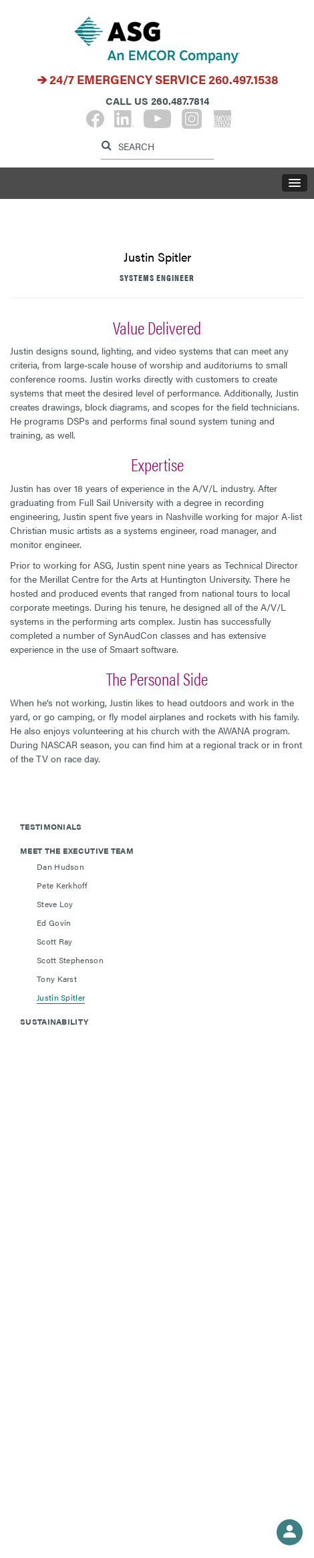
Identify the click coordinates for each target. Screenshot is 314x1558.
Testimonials (51, 826)
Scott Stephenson (70, 960)
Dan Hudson (60, 866)
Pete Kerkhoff (62, 885)
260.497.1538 (243, 79)
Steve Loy (55, 904)
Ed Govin (54, 923)
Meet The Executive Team (77, 850)
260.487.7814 (180, 100)
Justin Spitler (61, 997)
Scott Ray (55, 941)
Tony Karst (57, 979)
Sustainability (54, 1021)
